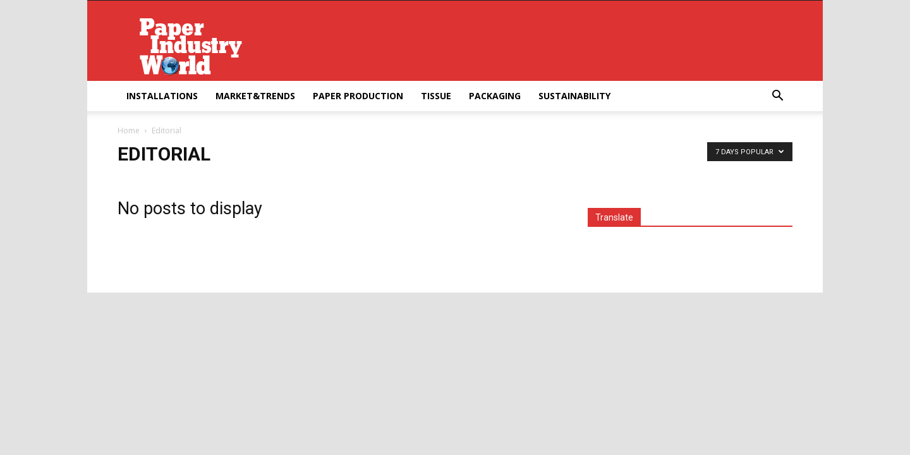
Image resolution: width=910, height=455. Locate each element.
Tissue (436, 96)
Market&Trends (255, 96)
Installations (162, 96)
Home (129, 130)
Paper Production (358, 96)
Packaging (495, 96)
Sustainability (574, 96)
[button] (777, 97)
